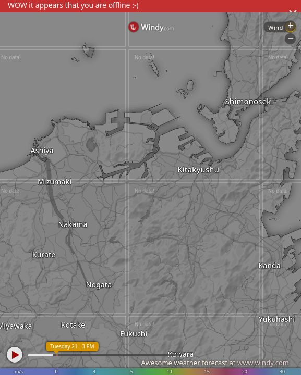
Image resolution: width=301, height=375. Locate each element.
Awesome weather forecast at (215, 362)
